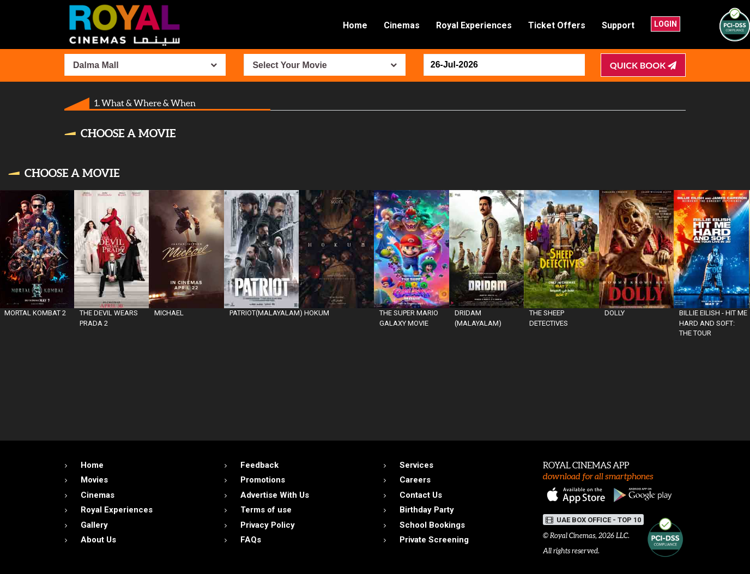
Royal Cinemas (572, 536)
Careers (415, 480)
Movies (94, 480)
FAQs (250, 540)
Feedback (259, 465)
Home (355, 25)
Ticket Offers (556, 25)
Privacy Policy (267, 525)
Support (618, 25)
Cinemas (402, 25)
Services (416, 465)
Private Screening (434, 540)
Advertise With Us (274, 495)
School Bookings (432, 525)
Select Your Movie (289, 65)
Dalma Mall (96, 65)
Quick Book (643, 65)
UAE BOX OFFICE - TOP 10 (593, 520)
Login (665, 24)
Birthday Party (427, 510)
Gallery (94, 525)
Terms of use (266, 510)
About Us (98, 540)
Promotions (262, 480)
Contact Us (421, 495)
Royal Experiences (474, 25)
